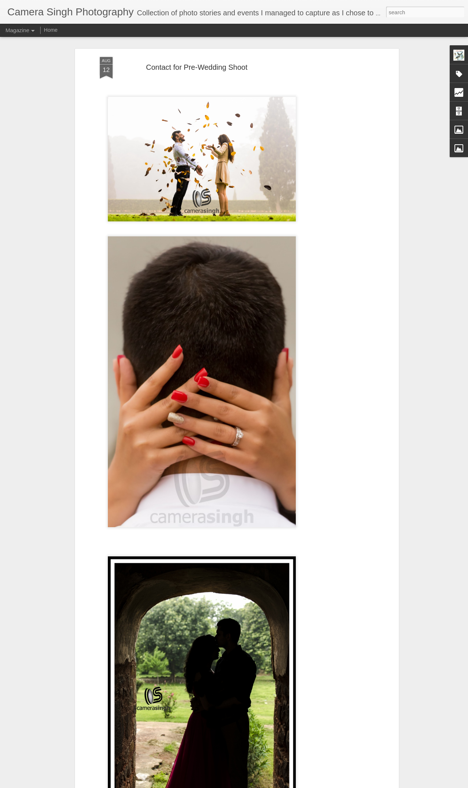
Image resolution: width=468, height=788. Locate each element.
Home (50, 30)
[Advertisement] (333, 172)
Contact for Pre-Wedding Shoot (197, 67)
